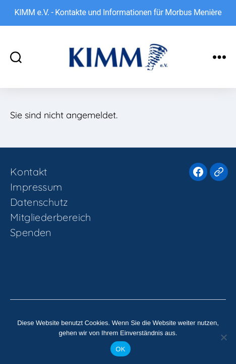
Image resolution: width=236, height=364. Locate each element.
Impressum (36, 186)
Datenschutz (39, 202)
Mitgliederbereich (50, 217)
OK (120, 349)
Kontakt (28, 171)
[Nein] (223, 337)
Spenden (30, 232)
